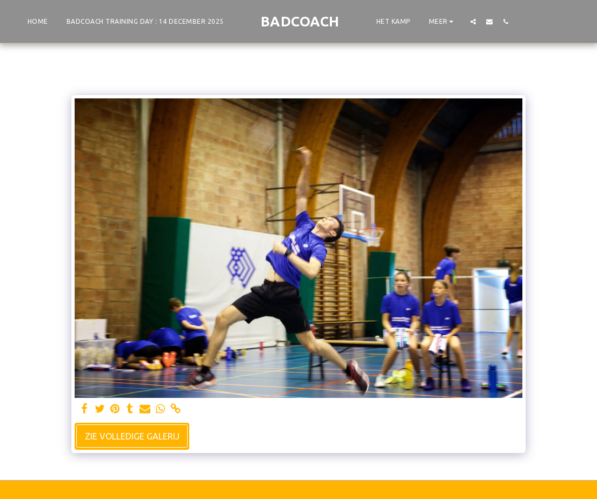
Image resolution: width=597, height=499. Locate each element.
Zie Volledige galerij (132, 436)
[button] (473, 21)
